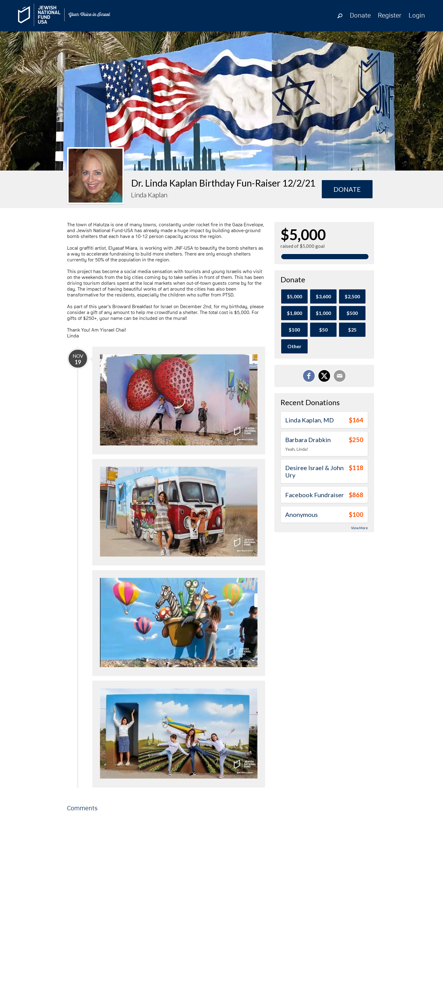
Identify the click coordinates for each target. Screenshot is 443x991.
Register (389, 15)
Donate (360, 15)
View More (359, 528)
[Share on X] (324, 375)
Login (417, 15)
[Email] (339, 375)
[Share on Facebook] (308, 375)
